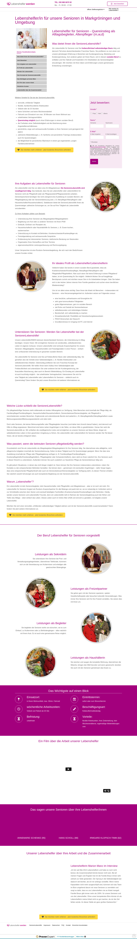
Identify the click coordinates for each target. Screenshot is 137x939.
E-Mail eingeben (95, 134)
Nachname (109, 123)
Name (93, 120)
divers (105, 113)
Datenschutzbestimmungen (98, 147)
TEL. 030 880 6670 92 (63, 2)
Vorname (93, 123)
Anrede (93, 109)
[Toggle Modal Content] (117, 4)
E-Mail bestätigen (111, 134)
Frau (94, 113)
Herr (99, 113)
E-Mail (93, 131)
